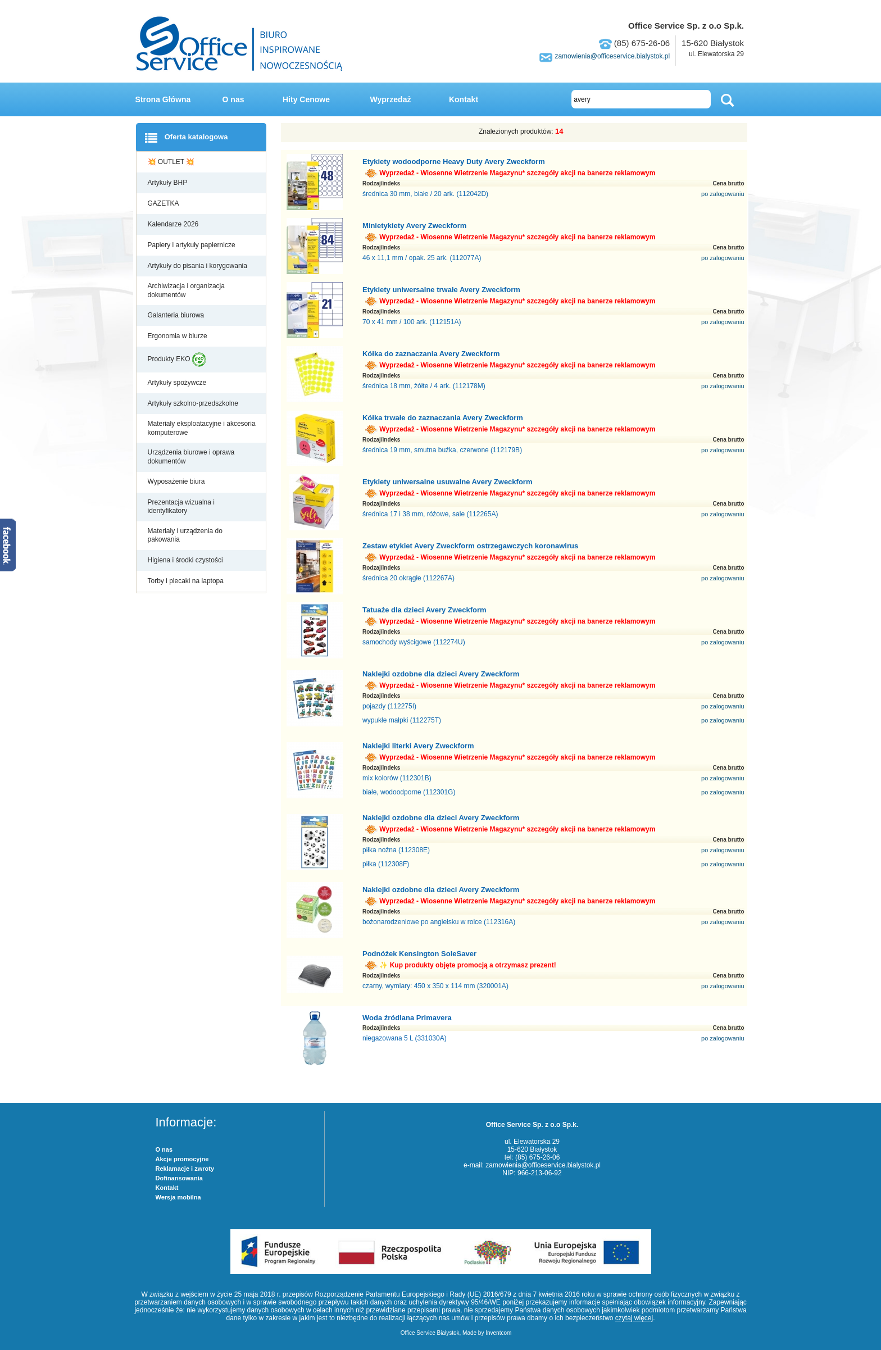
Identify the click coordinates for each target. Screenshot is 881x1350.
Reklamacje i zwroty (185, 1168)
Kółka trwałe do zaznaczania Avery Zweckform (442, 417)
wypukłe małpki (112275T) (401, 720)
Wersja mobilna (178, 1197)
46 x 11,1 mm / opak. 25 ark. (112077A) (421, 258)
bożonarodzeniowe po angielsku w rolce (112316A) (438, 922)
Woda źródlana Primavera (407, 1017)
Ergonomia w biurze (178, 336)
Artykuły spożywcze (178, 383)
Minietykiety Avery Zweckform (414, 225)
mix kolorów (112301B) (397, 778)
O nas (233, 99)
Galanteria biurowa (177, 315)
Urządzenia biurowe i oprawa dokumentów (191, 456)
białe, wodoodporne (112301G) (408, 792)
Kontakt (463, 99)
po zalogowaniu (722, 193)
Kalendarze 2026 (174, 224)
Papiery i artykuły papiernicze (192, 245)
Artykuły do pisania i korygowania (198, 266)
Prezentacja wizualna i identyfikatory (181, 506)
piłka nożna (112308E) (396, 850)
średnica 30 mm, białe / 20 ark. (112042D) (425, 194)
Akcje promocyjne (182, 1159)
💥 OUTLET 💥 (172, 162)
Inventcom (498, 1333)
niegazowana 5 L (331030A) (404, 1038)
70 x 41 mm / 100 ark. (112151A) (411, 322)
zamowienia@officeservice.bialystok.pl (612, 56)
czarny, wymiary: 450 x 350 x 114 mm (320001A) (435, 986)
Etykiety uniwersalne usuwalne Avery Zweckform (447, 482)
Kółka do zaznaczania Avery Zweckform (431, 353)
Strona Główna (163, 99)
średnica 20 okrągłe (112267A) (408, 578)
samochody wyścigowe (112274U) (413, 642)
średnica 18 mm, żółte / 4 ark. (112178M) (423, 386)
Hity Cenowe (306, 99)
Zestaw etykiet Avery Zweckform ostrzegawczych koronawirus (470, 546)
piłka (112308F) (385, 864)
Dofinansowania (179, 1178)
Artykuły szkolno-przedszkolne (194, 403)
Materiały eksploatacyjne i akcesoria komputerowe (202, 428)
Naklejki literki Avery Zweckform (418, 746)
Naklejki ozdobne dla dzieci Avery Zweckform (440, 674)
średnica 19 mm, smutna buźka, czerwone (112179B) (442, 450)
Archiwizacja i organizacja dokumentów (186, 290)
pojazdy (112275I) (389, 706)
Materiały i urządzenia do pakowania (185, 535)
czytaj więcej (634, 1318)
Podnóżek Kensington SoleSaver (419, 953)
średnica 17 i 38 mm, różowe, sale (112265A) (430, 514)
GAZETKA (164, 203)
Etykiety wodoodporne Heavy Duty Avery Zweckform (453, 161)
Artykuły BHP (168, 183)
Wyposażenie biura (177, 481)
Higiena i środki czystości (186, 560)
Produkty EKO (177, 359)
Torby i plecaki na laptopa (188, 581)
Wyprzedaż (390, 99)
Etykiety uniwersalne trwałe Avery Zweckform (441, 289)
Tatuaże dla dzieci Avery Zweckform (424, 610)
